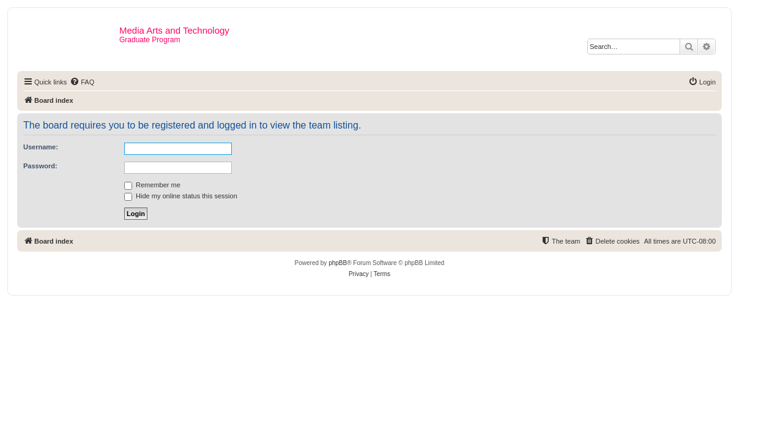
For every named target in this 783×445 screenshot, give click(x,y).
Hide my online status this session (180, 196)
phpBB (337, 263)
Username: (40, 147)
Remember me (152, 185)
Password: (40, 166)
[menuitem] (82, 82)
